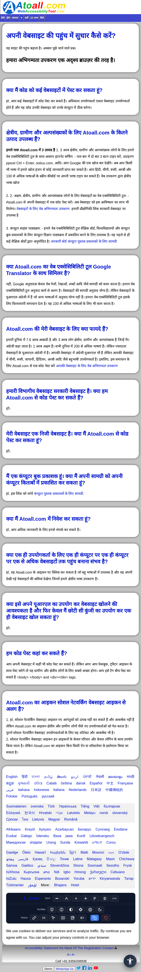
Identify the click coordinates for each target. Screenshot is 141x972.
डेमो (3, 17)
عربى (10, 790)
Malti (84, 852)
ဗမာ (111, 852)
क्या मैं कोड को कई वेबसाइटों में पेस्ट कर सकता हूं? (54, 90)
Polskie (11, 796)
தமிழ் (48, 777)
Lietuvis (38, 819)
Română (70, 819)
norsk (104, 813)
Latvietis (73, 813)
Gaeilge (12, 852)
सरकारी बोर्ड (59, 241)
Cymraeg (102, 829)
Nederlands (78, 790)
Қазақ (37, 859)
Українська (67, 806)
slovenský (120, 813)
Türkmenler (15, 885)
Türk (51, 806)
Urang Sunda (58, 842)
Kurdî (81, 836)
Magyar (54, 819)
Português (29, 796)
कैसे (42, 17)
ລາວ (46, 872)
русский (48, 796)
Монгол (98, 852)
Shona (78, 865)
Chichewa (126, 859)
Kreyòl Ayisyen (38, 829)
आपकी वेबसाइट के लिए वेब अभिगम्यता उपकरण (87, 366)
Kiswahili (81, 842)
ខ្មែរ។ (73, 852)
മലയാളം (115, 777)
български (112, 806)
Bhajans (60, 885)
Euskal (11, 836)
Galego (26, 836)
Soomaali (95, 865)
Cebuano (117, 872)
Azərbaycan (64, 829)
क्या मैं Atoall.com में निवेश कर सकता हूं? (48, 519)
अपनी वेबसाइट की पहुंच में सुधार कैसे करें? (61, 36)
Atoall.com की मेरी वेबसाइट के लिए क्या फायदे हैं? (57, 329)
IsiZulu (11, 878)
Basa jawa (63, 836)
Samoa (11, 865)
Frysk (127, 865)
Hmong (80, 872)
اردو (75, 777)
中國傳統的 (114, 790)
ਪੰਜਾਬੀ (87, 777)
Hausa (26, 878)
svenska (37, 806)
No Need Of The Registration (80, 948)
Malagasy (94, 859)
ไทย (25, 819)
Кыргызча (31, 872)
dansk (80, 783)
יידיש (92, 878)
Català (51, 783)
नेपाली (100, 777)
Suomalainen (16, 806)
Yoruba (78, 878)
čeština (66, 783)
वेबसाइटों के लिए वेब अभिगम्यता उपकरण (43, 209)
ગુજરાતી (24, 783)
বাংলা (36, 777)
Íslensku (42, 836)
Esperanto (43, 878)
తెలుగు (61, 777)
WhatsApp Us (64, 968)
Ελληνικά (13, 813)
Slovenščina (59, 865)
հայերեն (57, 852)
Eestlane (120, 829)
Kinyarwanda (110, 878)
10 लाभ (34, 17)
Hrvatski (45, 813)
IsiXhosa (12, 872)
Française (125, 783)
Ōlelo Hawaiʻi (34, 852)
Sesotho (112, 865)
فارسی (23, 859)
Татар (129, 878)
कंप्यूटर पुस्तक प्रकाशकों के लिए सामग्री (92, 241)
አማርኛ (97, 842)
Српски (12, 819)
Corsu (111, 842)
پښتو (10, 859)
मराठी (130, 777)
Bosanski (62, 878)
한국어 (29, 813)
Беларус (84, 829)
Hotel (75, 885)
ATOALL (31, 898)
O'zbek (124, 852)
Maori (110, 859)
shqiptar (36, 842)
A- (73, 954)
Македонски (15, 842)
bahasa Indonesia (33, 790)
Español (96, 783)
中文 (110, 783)
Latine (78, 859)
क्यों (26, 17)
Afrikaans (13, 829)
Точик (64, 859)
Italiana (59, 790)
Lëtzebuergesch (102, 836)
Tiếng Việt (90, 806)
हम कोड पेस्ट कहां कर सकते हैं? (36, 653)
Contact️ (108, 948)
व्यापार (15, 17)
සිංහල (51, 859)
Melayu (89, 813)
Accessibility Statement (41, 948)
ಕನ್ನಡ (10, 783)
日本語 (96, 790)
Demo (48, 968)
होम (8, 17)
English (11, 777)
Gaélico (27, 865)
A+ (69, 954)
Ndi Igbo (62, 872)
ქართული (98, 872)
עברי (59, 813)
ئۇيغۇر (32, 885)
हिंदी (24, 777)
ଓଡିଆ (38, 783)
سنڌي (41, 865)
